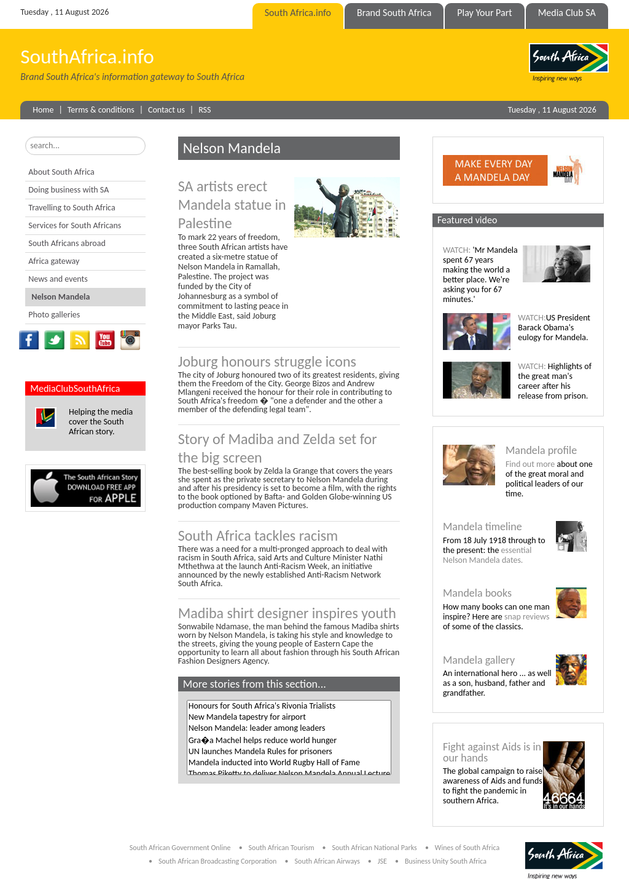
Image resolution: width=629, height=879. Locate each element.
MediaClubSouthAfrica (75, 388)
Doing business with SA (68, 190)
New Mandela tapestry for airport (289, 717)
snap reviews (526, 616)
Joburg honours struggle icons (267, 361)
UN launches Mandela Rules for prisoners (289, 751)
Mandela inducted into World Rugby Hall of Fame (289, 762)
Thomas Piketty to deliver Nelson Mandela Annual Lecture (289, 773)
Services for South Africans (74, 225)
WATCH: (457, 250)
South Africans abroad (67, 243)
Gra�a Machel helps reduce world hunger (289, 740)
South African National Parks (374, 847)
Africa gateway (53, 261)
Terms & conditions (101, 110)
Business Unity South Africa (445, 861)
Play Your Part (484, 12)
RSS (204, 110)
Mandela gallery (479, 660)
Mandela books (477, 593)
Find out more (530, 464)
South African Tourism (282, 847)
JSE (382, 861)
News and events (57, 279)
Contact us (166, 110)
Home (43, 110)
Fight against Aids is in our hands (492, 752)
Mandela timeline (482, 526)
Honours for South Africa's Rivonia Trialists (289, 706)
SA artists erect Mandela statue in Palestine (232, 204)
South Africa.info (298, 12)
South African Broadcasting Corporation (217, 861)
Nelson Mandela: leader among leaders (289, 728)
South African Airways (328, 861)
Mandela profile (541, 450)
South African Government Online (180, 847)
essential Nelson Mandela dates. (487, 555)
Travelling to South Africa (71, 207)
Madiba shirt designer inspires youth (287, 613)
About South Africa (61, 172)
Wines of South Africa (467, 847)
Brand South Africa (394, 12)
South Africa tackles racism (258, 535)
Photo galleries (54, 314)
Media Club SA (567, 12)
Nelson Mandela (60, 297)
